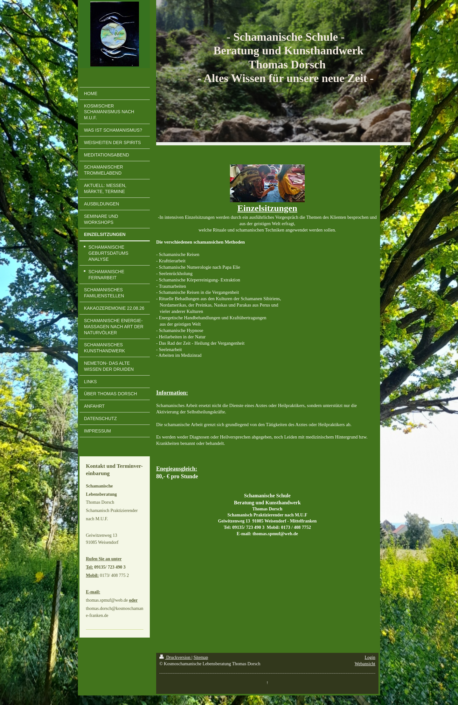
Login (370, 657)
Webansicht (365, 663)
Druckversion (175, 657)
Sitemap (200, 657)
